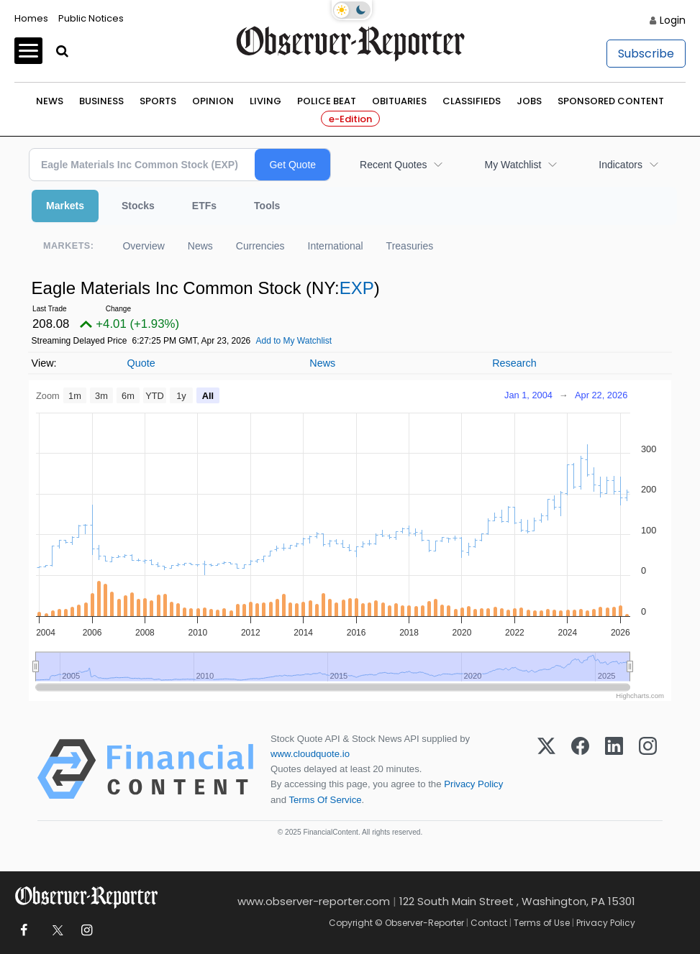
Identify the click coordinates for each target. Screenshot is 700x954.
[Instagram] (648, 769)
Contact (489, 923)
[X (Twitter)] (546, 769)
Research (514, 363)
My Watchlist (512, 164)
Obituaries (399, 101)
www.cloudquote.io (310, 753)
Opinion (213, 101)
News (49, 101)
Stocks (138, 205)
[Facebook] (580, 769)
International (335, 246)
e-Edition (350, 119)
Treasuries (410, 246)
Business (101, 101)
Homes (31, 18)
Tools (267, 205)
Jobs (529, 101)
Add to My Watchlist (293, 341)
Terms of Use (542, 923)
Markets (65, 205)
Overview (143, 246)
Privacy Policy (473, 784)
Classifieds (471, 101)
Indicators (620, 164)
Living (265, 101)
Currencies (260, 246)
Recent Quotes (393, 164)
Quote (141, 363)
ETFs (204, 205)
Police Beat (326, 101)
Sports (158, 101)
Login (673, 20)
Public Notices (91, 18)
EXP (357, 288)
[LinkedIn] (614, 769)
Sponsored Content (611, 101)
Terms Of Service (324, 799)
